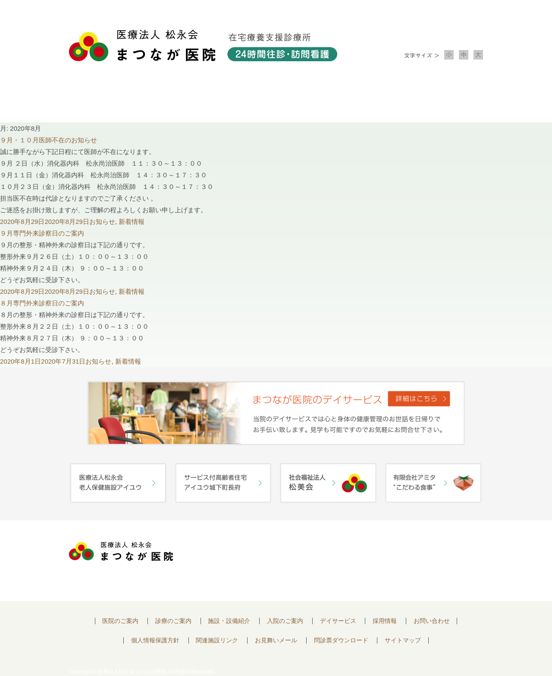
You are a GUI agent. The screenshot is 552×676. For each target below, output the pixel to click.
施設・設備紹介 (276, 99)
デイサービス (338, 621)
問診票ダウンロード (341, 640)
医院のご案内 (120, 621)
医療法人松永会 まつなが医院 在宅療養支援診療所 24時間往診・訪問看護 (203, 45)
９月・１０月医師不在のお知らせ (48, 140)
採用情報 (385, 621)
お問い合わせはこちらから (432, 553)
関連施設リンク (217, 640)
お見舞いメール (276, 640)
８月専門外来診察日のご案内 (42, 303)
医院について (110, 99)
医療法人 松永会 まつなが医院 (121, 551)
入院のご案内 (358, 99)
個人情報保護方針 (155, 640)
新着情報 (131, 221)
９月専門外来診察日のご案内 (42, 233)
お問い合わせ (441, 99)
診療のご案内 (193, 99)
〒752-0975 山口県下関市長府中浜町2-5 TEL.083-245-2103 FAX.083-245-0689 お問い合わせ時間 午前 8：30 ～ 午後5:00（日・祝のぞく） (275, 561)
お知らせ (102, 221)
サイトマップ (403, 640)
